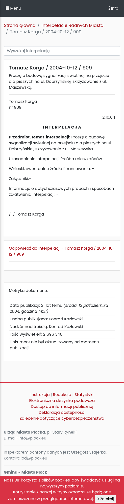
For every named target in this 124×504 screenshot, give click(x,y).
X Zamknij (105, 498)
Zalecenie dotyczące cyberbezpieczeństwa (62, 418)
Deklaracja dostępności (62, 412)
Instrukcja (40, 394)
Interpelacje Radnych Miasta (72, 25)
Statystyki (83, 394)
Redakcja (62, 394)
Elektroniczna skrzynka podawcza (62, 400)
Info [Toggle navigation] (113, 8)
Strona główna (20, 25)
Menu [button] (13, 8)
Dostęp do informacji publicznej (62, 406)
